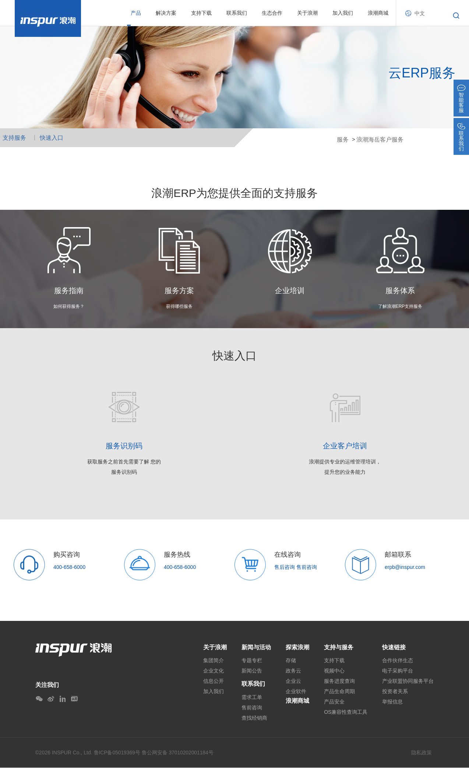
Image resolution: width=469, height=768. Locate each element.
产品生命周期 (339, 692)
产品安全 (334, 702)
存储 (291, 661)
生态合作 (272, 13)
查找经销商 (254, 718)
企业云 (293, 681)
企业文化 (213, 671)
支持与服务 (338, 647)
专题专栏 (251, 661)
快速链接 (394, 647)
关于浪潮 (307, 13)
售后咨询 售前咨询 (295, 567)
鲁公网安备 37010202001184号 (178, 753)
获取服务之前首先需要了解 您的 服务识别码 (124, 467)
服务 (343, 139)
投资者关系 (395, 692)
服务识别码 (124, 446)
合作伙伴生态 (397, 661)
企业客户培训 (345, 446)
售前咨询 (251, 708)
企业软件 (296, 692)
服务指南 (69, 290)
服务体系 (400, 290)
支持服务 (14, 138)
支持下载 (201, 13)
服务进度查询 (339, 681)
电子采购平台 (397, 671)
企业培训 (289, 290)
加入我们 (342, 13)
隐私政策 (421, 753)
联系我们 (236, 13)
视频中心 (334, 671)
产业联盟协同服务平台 (408, 681)
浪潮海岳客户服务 (379, 139)
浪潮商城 (378, 13)
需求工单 (251, 698)
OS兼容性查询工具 (345, 712)
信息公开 (213, 681)
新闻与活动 (256, 647)
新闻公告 (251, 671)
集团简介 (213, 661)
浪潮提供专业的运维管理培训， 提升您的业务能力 (345, 467)
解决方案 (166, 13)
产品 (136, 13)
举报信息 (392, 702)
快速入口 (51, 138)
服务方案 (179, 290)
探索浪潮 (297, 647)
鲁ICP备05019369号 (117, 753)
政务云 (293, 671)
